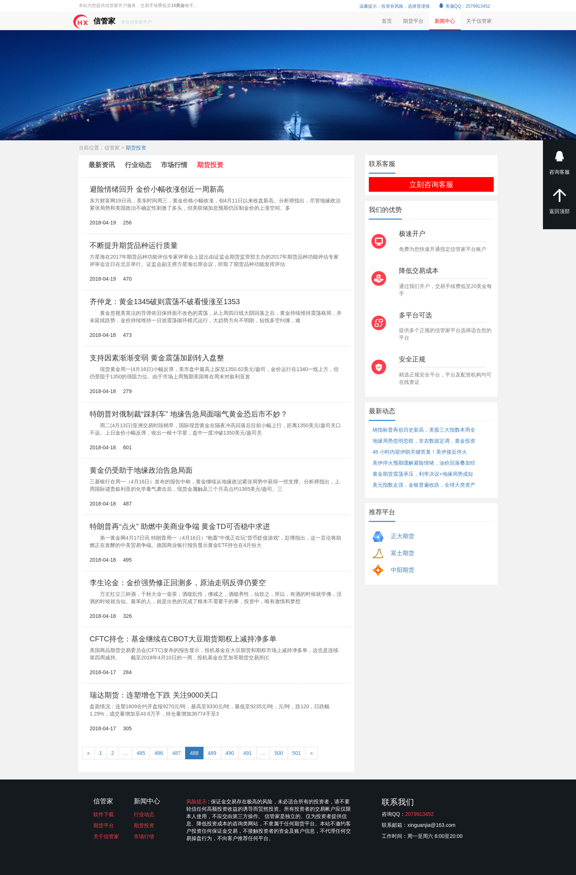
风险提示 (197, 801)
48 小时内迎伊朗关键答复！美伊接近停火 (419, 452)
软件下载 (103, 814)
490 (230, 753)
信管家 (112, 21)
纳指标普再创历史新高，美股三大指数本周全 (423, 430)
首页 (387, 21)
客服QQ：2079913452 (464, 6)
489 (212, 753)
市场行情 (174, 165)
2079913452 (419, 814)
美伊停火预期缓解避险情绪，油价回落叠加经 (423, 463)
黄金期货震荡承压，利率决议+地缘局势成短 (422, 474)
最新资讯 (103, 165)
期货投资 (136, 148)
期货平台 (413, 21)
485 (141, 753)
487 (176, 753)
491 (247, 753)
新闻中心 (445, 21)
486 (158, 753)
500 (278, 753)
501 (296, 753)
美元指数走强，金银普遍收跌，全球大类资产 (423, 485)
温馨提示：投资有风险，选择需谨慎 (394, 6)
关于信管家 (479, 21)
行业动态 (138, 165)
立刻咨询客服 (431, 184)
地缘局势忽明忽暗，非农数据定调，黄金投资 (423, 441)
